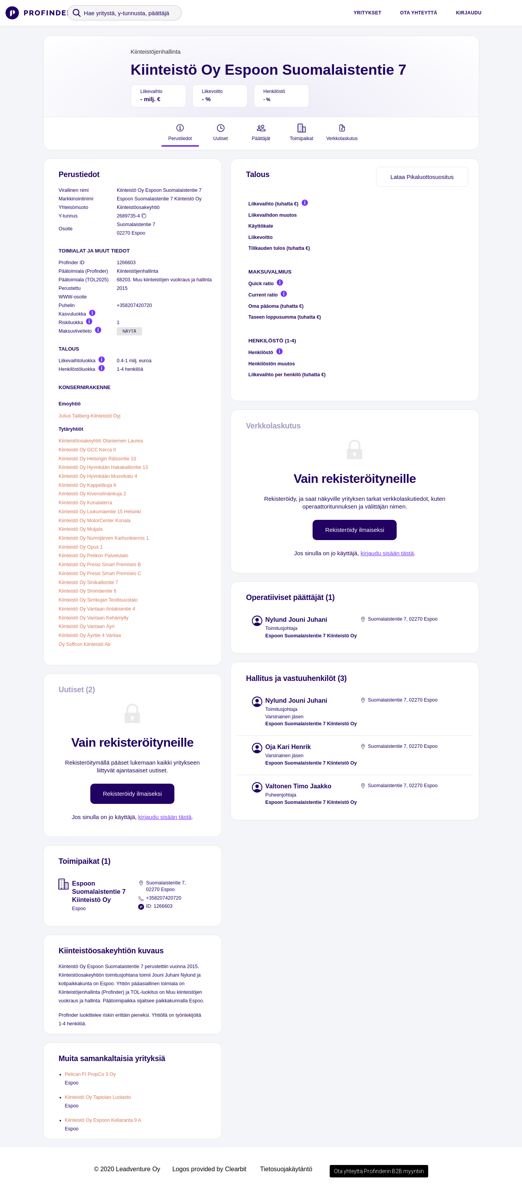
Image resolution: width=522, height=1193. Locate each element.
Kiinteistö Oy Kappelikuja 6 (87, 485)
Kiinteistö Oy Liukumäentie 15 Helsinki (100, 511)
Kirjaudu (469, 13)
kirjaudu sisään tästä (165, 817)
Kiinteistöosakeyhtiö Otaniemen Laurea (101, 441)
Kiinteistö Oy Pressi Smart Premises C (100, 573)
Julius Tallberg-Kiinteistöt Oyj (90, 415)
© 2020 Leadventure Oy (127, 1169)
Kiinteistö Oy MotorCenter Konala (95, 520)
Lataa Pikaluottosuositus (422, 177)
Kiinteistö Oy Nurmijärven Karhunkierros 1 (104, 538)
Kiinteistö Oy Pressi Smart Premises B (100, 564)
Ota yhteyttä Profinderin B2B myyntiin (379, 1171)
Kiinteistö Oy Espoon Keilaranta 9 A (103, 1120)
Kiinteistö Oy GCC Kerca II (87, 450)
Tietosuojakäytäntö (286, 1169)
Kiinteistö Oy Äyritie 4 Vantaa (90, 635)
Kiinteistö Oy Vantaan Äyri (87, 626)
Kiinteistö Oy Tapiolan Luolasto (98, 1097)
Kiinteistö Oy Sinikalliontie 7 (88, 582)
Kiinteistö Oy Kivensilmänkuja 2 (93, 493)
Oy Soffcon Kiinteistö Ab (85, 644)
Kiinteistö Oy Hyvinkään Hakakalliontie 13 (103, 467)
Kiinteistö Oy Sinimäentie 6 (88, 591)
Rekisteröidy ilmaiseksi (132, 793)
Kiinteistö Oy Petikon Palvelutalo (93, 555)
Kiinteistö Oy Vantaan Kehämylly (94, 617)
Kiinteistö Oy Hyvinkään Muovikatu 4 (98, 476)
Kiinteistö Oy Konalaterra (85, 502)
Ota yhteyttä (419, 13)
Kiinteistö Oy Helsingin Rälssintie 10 (97, 458)
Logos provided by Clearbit (209, 1169)
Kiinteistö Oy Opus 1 (81, 546)
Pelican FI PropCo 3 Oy (90, 1074)
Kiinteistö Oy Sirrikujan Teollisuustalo (98, 600)
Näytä (129, 331)
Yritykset (367, 13)
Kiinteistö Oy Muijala (81, 529)
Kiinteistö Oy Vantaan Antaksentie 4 (97, 609)
